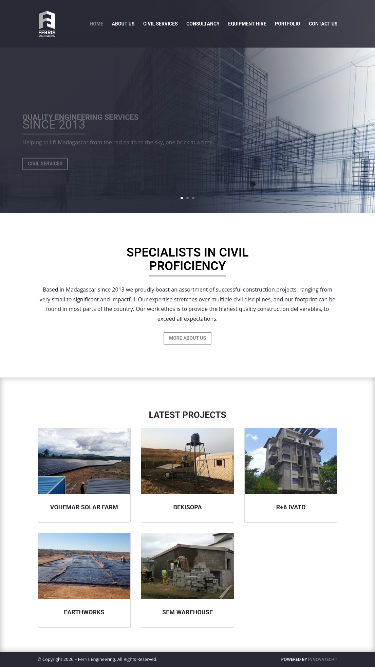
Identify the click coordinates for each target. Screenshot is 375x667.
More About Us (187, 338)
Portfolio (287, 24)
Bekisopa (187, 507)
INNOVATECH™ (323, 659)
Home (96, 24)
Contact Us (323, 24)
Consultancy (203, 24)
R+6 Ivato (291, 507)
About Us (123, 24)
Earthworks (84, 612)
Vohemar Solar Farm (84, 507)
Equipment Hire (247, 24)
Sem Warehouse (187, 612)
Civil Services (160, 24)
